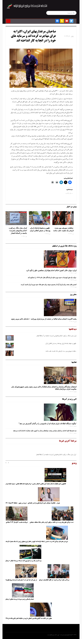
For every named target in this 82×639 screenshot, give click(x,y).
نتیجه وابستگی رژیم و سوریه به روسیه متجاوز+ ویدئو (20, 599)
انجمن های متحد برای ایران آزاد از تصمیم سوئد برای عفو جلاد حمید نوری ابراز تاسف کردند (48, 284)
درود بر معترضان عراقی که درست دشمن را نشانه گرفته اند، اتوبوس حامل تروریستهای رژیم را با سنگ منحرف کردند (37, 541)
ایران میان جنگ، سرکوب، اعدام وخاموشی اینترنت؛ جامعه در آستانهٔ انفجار (18, 230)
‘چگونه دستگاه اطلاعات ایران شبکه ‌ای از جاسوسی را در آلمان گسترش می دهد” (47, 423)
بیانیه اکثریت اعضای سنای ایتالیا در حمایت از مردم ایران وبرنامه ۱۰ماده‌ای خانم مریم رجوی (43, 319)
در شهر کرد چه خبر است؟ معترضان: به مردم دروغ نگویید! (21, 580)
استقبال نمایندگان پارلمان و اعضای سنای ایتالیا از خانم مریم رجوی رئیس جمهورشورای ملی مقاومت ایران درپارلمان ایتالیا (43, 388)
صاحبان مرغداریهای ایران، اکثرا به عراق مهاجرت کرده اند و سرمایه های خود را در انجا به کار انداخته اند (33, 36)
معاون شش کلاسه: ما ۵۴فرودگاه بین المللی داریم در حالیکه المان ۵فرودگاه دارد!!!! (29, 618)
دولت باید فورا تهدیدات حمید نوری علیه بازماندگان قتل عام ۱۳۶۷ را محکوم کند (52, 277)
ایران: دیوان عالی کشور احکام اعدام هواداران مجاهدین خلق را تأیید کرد (51, 270)
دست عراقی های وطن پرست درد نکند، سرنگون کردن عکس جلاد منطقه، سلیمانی (51, 522)
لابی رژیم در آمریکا (69, 399)
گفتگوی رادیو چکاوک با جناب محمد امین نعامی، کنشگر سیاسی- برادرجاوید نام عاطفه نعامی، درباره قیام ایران (36, 484)
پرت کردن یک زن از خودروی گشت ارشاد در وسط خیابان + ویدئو (23, 561)
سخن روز (73, 295)
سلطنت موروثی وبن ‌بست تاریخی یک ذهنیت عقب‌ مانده (63, 229)
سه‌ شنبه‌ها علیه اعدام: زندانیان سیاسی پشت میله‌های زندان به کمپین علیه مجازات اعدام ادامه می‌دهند (44, 431)
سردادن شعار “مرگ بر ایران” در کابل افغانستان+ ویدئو (54, 580)
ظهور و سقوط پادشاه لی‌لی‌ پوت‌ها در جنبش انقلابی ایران (40, 229)
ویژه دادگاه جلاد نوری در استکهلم (64, 246)
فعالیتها (74, 362)
